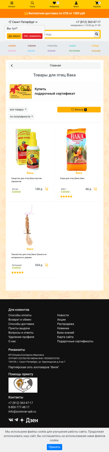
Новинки (63, 328)
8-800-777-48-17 (19, 407)
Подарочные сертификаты (75, 341)
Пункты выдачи (19, 328)
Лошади (96, 51)
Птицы (95, 46)
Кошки (12, 46)
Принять (54, 447)
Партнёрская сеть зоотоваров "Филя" (33, 367)
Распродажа (65, 324)
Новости (63, 315)
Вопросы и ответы (21, 332)
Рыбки (72, 46)
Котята (12, 51)
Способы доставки (21, 324)
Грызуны (52, 46)
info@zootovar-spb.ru (22, 411)
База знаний (65, 332)
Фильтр (79, 109)
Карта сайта (65, 337)
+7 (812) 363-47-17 (88, 22)
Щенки (31, 51)
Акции (61, 319)
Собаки (32, 46)
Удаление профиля (21, 337)
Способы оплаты (20, 315)
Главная (36, 65)
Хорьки (51, 51)
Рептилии (74, 51)
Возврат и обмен (19, 319)
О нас (12, 341)
